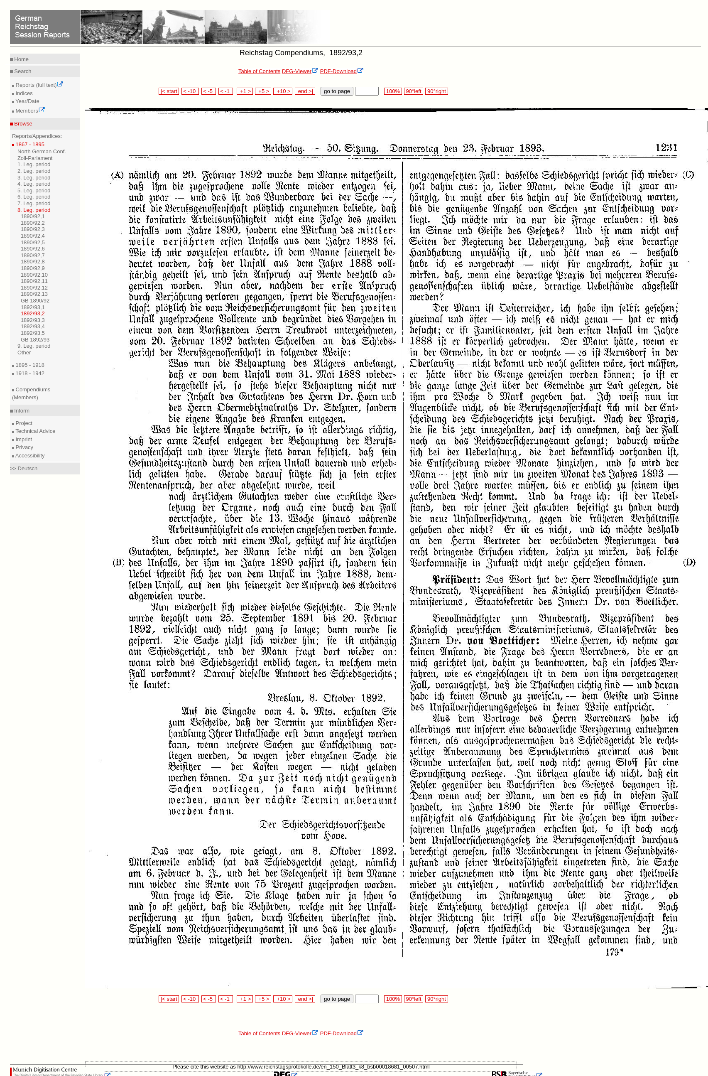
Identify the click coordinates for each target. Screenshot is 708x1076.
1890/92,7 (33, 255)
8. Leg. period (34, 210)
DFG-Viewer (300, 71)
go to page (337, 91)
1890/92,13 (34, 294)
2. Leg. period (34, 171)
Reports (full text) (39, 85)
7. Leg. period (34, 203)
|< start (169, 91)
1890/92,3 (33, 229)
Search (22, 71)
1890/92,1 (33, 216)
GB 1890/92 (35, 300)
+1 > (244, 91)
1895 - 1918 (29, 365)
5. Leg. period (34, 190)
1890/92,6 (33, 249)
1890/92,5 (33, 242)
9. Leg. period (34, 346)
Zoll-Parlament (35, 158)
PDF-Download (342, 71)
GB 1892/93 (35, 340)
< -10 (190, 91)
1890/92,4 (33, 236)
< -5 (209, 91)
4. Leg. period (34, 184)
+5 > (263, 91)
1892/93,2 (33, 313)
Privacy (23, 447)
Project (23, 423)
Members (29, 111)
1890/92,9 (33, 268)
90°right (436, 91)
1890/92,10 (34, 275)
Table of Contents (259, 71)
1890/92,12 (34, 288)
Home (21, 59)
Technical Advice (35, 431)
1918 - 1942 (29, 373)
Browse (22, 123)
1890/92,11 (34, 281)
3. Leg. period (34, 177)
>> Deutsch (24, 468)
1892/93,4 (33, 326)
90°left (413, 91)
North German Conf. (41, 151)
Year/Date (26, 101)
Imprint (23, 439)
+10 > (283, 91)
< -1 (226, 91)
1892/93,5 (33, 333)
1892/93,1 (33, 307)
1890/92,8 (33, 261)
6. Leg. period (34, 197)
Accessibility (29, 455)
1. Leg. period (34, 164)
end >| (305, 91)
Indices (23, 93)
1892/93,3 (33, 320)
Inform (21, 411)
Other (24, 352)
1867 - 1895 (29, 144)
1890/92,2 (33, 223)
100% (393, 91)
